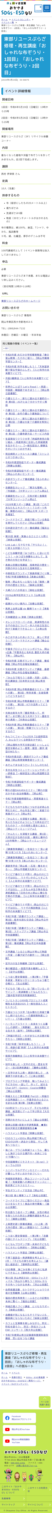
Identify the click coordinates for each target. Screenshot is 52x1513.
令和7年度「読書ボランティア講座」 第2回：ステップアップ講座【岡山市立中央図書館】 (26, 931)
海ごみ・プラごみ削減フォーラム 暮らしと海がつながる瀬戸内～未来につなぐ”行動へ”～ (27, 1153)
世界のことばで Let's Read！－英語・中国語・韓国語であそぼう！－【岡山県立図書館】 (27, 390)
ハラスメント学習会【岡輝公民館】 (25, 1133)
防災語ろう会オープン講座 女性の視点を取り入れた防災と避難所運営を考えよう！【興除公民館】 (27, 1215)
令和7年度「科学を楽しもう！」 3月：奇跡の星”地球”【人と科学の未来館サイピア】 (27, 1047)
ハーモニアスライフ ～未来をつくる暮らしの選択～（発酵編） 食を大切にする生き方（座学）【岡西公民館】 (27, 1027)
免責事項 (6, 1498)
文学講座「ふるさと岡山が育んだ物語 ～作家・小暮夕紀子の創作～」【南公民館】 (27, 955)
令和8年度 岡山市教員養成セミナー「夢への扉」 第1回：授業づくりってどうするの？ (27, 728)
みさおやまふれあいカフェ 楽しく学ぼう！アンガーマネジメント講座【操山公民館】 (27, 640)
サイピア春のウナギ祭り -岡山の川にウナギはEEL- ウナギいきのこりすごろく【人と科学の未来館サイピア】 (27, 877)
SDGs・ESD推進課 (35, 1377)
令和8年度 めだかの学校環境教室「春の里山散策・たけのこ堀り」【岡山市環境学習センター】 (27, 358)
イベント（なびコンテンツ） (15, 1384)
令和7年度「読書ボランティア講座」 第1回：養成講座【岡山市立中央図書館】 (26, 943)
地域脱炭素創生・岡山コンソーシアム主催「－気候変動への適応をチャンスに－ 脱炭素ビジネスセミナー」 (28, 1182)
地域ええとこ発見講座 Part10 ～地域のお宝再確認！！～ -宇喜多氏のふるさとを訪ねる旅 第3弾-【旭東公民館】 (27, 1099)
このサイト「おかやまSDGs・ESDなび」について (12, 1490)
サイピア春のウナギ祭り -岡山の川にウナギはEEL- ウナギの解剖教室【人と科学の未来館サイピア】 (27, 908)
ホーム (4, 20)
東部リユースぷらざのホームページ (20, 301)
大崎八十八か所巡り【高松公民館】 (25, 590)
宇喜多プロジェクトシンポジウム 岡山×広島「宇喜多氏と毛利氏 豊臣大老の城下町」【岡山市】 (27, 652)
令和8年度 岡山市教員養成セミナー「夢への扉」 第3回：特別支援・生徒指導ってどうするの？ (27, 692)
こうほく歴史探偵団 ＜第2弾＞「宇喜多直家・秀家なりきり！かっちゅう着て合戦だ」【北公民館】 (27, 980)
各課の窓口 (17, 1377)
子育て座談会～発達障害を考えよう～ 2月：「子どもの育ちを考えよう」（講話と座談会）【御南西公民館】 (27, 1261)
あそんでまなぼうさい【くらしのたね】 (27, 765)
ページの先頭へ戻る (45, 1403)
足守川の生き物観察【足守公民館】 (25, 963)
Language (38, 10)
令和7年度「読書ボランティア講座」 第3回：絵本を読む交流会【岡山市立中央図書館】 (26, 919)
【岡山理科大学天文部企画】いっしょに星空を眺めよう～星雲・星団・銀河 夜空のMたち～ (27, 748)
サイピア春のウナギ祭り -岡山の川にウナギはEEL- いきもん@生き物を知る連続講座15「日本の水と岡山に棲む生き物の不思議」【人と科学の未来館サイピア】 (27, 893)
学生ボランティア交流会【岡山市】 (25, 1190)
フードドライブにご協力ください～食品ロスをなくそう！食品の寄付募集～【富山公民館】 (27, 1204)
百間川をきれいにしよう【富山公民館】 (27, 1120)
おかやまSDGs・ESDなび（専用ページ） (21, 1381)
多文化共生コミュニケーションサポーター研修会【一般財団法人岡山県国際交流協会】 (27, 773)
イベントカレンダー (21, 20)
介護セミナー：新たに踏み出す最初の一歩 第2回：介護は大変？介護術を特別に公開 (27, 422)
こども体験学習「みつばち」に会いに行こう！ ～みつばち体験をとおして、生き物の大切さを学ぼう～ (27, 556)
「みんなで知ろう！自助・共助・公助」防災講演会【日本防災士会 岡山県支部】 (27, 681)
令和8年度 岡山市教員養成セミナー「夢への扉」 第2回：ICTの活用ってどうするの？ (27, 704)
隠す (7, 348)
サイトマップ (8, 1505)
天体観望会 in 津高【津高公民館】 (24, 617)
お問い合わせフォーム (26, 1466)
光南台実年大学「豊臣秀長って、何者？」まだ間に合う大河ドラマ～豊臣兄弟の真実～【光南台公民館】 (27, 716)
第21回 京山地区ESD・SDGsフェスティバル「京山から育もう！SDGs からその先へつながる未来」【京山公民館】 (27, 1281)
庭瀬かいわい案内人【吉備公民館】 (25, 604)
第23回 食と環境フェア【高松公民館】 (26, 1195)
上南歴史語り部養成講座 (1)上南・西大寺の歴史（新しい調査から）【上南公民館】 (27, 1227)
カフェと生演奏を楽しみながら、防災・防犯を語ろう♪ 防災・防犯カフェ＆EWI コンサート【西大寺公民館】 (27, 1326)
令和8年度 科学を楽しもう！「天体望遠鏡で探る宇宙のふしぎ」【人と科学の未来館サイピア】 (27, 370)
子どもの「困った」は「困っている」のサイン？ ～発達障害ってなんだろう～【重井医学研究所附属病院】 (27, 992)
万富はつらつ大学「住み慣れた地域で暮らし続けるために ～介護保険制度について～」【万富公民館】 (27, 1015)
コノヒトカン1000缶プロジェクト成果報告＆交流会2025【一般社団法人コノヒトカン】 (26, 1003)
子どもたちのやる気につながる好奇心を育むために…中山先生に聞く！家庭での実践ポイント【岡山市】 (27, 810)
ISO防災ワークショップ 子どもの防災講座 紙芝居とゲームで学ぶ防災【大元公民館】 (27, 1111)
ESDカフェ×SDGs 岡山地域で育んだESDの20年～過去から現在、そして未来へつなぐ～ (26, 1141)
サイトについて (35, 1505)
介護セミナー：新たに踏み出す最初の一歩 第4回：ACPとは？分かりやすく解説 (27, 401)
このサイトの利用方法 (38, 1489)
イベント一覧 (7, 22)
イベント (16, 1373)
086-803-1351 (18, 1463)
